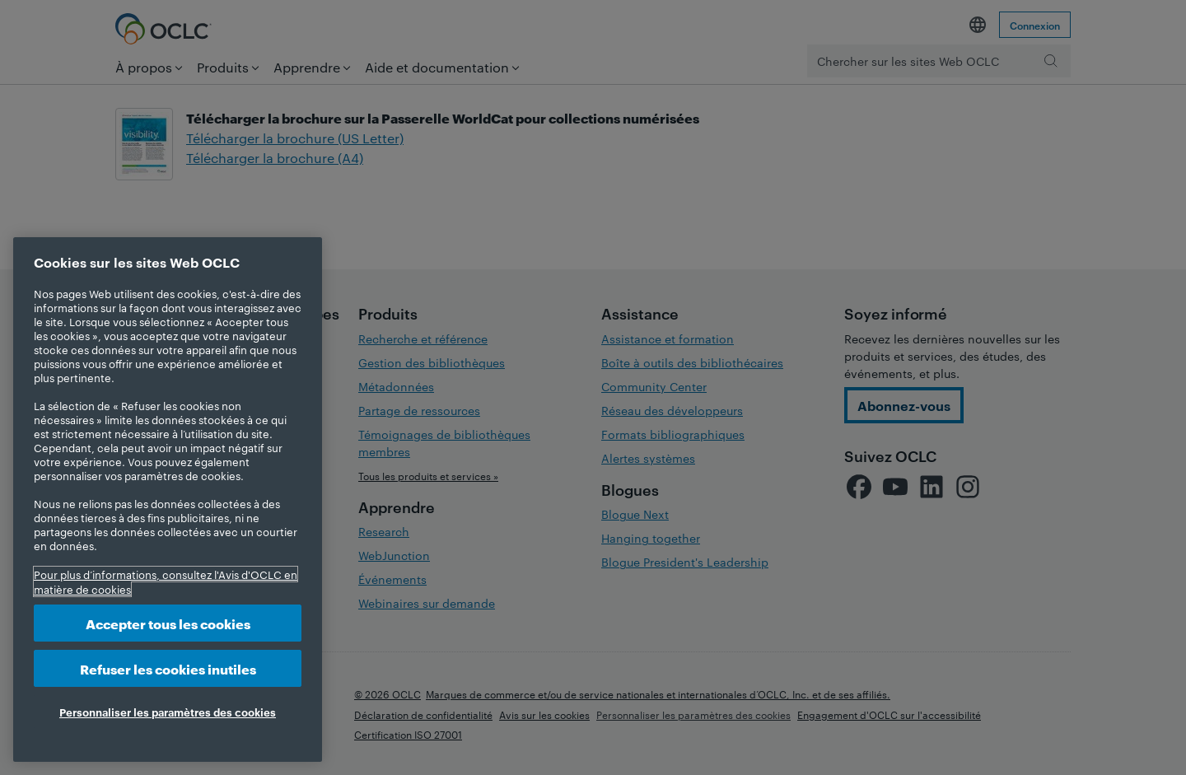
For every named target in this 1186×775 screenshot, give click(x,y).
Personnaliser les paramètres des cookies (167, 711)
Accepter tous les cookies (168, 623)
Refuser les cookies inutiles (168, 668)
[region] (167, 499)
